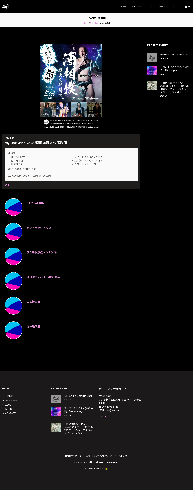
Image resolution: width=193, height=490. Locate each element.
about (150, 7)
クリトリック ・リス (39, 227)
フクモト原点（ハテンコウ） (44, 252)
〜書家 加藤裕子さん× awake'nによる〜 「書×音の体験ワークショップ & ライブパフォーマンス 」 (174, 87)
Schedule (94, 23)
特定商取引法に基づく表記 (77, 456)
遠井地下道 (33, 326)
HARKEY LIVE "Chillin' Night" (174, 54)
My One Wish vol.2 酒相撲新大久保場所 (36, 143)
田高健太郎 (33, 301)
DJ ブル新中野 (35, 203)
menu (162, 7)
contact (175, 7)
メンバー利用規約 (118, 456)
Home (123, 7)
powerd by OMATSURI (96, 469)
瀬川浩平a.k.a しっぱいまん (43, 277)
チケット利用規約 (100, 456)
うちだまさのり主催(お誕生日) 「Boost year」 (174, 69)
